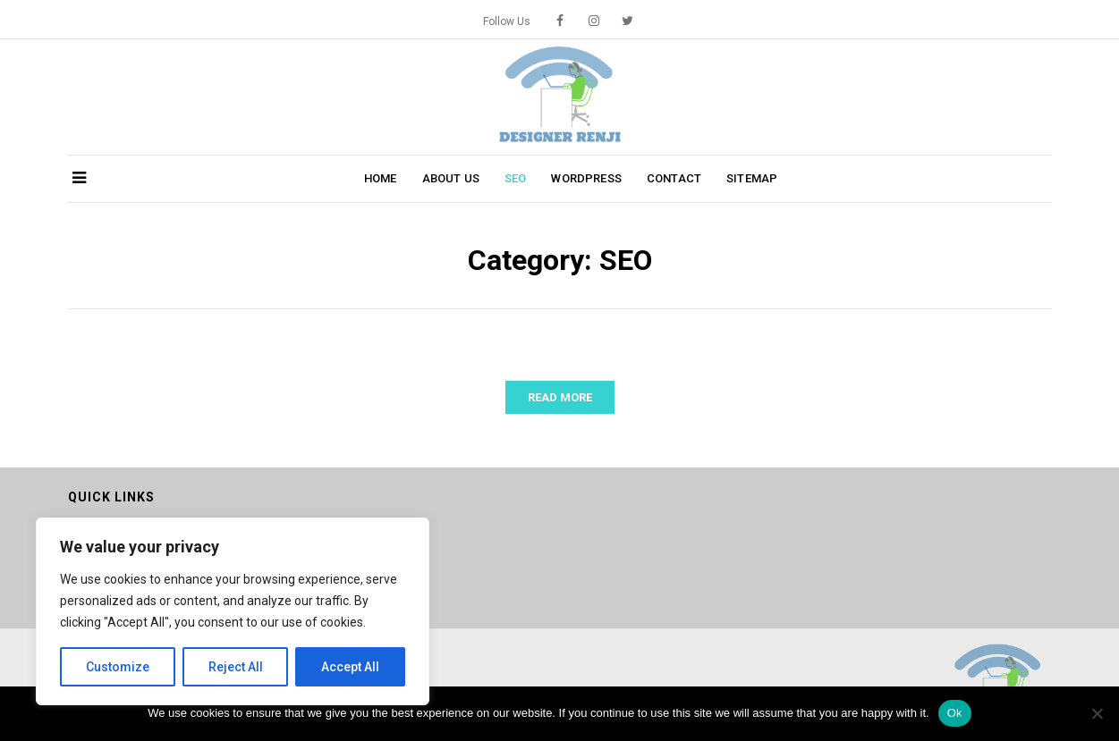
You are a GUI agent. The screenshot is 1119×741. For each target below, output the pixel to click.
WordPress (586, 178)
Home (380, 178)
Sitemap (751, 178)
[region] (232, 611)
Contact (674, 178)
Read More (560, 397)
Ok (954, 713)
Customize (117, 667)
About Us (450, 178)
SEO (515, 178)
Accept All (350, 667)
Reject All (235, 667)
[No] (1097, 713)
